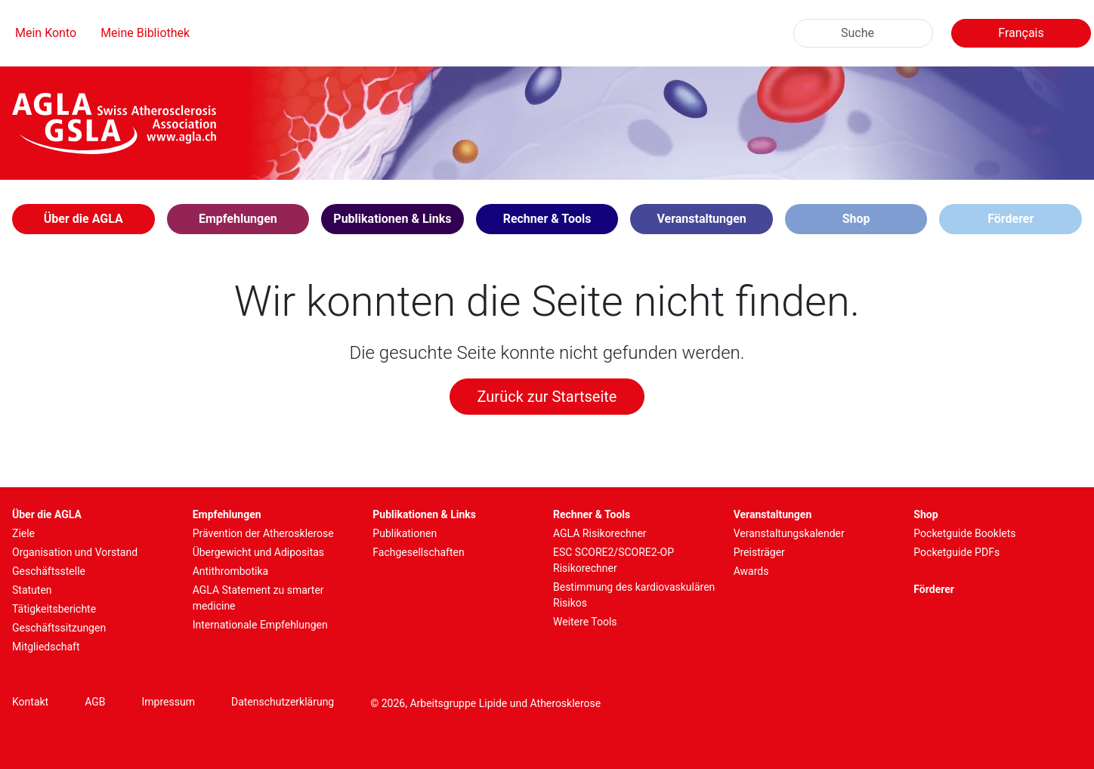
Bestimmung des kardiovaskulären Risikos (634, 595)
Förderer (1010, 219)
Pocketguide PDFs (956, 552)
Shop (856, 219)
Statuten (32, 590)
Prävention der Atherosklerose (263, 533)
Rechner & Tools (591, 514)
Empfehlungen (227, 514)
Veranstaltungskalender (789, 533)
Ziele (23, 533)
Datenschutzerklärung (282, 702)
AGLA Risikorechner (600, 533)
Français (1021, 33)
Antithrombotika (231, 571)
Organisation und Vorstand (75, 552)
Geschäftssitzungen (59, 628)
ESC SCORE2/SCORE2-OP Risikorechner (613, 560)
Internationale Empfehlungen (260, 625)
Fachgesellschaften (418, 552)
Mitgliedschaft (46, 647)
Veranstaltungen (773, 514)
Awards (751, 571)
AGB (95, 702)
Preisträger (759, 552)
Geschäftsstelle (48, 571)
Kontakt (30, 702)
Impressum (168, 702)
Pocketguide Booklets (964, 533)
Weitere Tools (585, 622)
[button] (83, 219)
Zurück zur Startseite (547, 397)
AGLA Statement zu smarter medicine (258, 598)
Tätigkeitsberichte (54, 609)
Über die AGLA (47, 514)
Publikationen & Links (424, 514)
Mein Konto (45, 33)
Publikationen (404, 533)
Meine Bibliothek (145, 33)
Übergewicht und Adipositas (258, 552)
